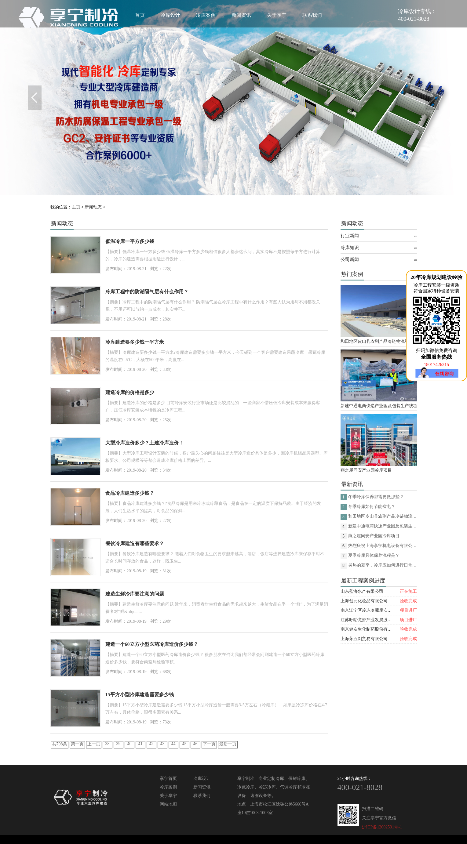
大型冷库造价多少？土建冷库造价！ (144, 442)
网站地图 (168, 804)
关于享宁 (276, 15)
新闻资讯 (241, 15)
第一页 (77, 744)
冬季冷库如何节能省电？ (371, 506)
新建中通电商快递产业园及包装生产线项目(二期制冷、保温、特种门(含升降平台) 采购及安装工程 (379, 406)
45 (184, 743)
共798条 (59, 744)
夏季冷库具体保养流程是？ (374, 555)
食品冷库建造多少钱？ (129, 493)
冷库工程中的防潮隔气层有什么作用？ (146, 291)
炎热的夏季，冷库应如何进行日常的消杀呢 (382, 565)
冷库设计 (170, 15)
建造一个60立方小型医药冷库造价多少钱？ (151, 644)
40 (129, 743)
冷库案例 (206, 15)
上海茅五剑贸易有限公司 (364, 638)
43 (162, 743)
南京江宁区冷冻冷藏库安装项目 (370, 610)
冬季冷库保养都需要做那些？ (376, 496)
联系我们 (312, 15)
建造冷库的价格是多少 (129, 392)
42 (151, 743)
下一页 (209, 744)
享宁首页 (168, 778)
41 (140, 743)
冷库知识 (350, 247)
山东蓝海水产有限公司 (362, 591)
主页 (76, 207)
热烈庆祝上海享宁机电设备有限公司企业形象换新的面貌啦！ (382, 545)
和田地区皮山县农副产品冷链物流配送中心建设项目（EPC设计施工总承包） (379, 341)
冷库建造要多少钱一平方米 (134, 342)
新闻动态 (93, 207)
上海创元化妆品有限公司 (364, 601)
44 (173, 743)
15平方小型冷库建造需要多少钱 (139, 694)
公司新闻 (350, 259)
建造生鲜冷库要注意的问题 (134, 593)
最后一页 (227, 744)
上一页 (93, 744)
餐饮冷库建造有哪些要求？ (134, 543)
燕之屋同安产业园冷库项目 (366, 470)
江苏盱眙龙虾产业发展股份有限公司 (375, 620)
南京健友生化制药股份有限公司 (370, 629)
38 (107, 743)
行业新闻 (350, 235)
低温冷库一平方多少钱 (129, 241)
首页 (140, 15)
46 (195, 743)
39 (118, 743)
